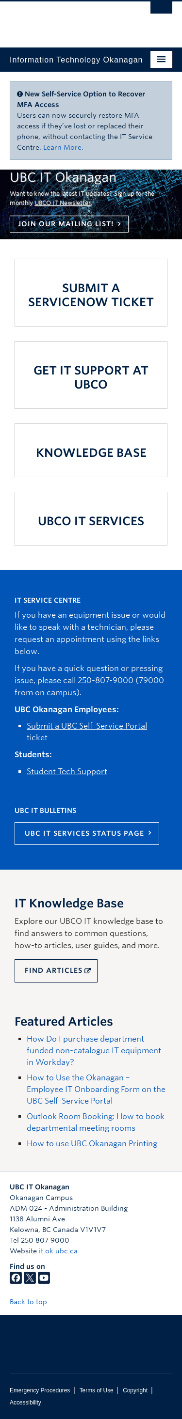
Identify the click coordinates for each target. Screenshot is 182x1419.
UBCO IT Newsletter (62, 202)
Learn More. (63, 147)
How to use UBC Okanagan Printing (92, 1143)
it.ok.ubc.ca (58, 1251)
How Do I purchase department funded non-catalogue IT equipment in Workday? (94, 1050)
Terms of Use (97, 1390)
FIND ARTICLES (54, 970)
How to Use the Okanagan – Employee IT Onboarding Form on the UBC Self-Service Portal (96, 1089)
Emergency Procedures (40, 1390)
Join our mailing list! (66, 224)
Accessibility (25, 1402)
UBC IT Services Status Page (84, 833)
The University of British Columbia (67, 19)
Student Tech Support (67, 771)
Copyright (135, 1390)
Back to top (33, 1302)
